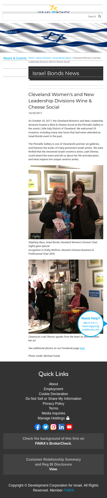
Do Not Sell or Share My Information (54, 399)
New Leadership (14, 56)
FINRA (69, 490)
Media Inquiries (53, 413)
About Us (10, 32)
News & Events (14, 48)
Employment (53, 389)
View (53, 469)
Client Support (13, 40)
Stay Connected (17, 80)
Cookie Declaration (53, 394)
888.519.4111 (91, 323)
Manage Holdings (53, 418)
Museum (9, 64)
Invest (8, 24)
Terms (53, 408)
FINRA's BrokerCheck (53, 443)
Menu (9, 8)
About (53, 384)
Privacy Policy (53, 404)
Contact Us (11, 72)
